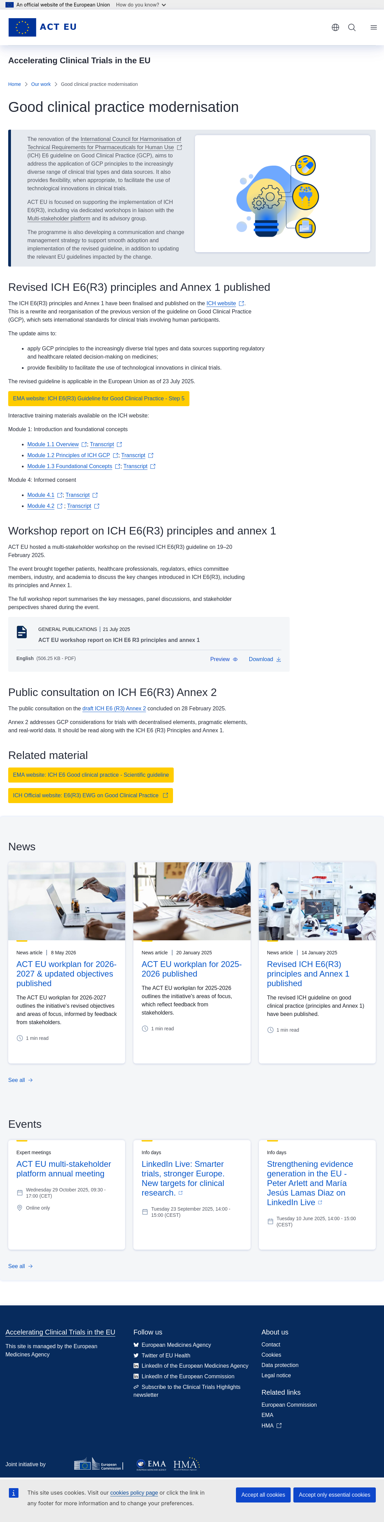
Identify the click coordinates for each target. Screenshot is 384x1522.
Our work (41, 84)
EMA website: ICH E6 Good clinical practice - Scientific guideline (91, 775)
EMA (268, 1415)
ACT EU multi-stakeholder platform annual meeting (63, 1168)
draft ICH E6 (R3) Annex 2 (114, 708)
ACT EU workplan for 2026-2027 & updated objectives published (66, 973)
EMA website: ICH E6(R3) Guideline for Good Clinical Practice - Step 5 (99, 398)
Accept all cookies (263, 1495)
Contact (271, 1344)
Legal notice (276, 1375)
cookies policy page (134, 1493)
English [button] (335, 27)
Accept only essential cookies (334, 1495)
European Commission (289, 1405)
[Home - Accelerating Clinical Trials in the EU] (42, 27)
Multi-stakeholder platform (58, 218)
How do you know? (141, 5)
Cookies (271, 1355)
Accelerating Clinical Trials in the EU (60, 1332)
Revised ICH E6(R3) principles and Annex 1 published (308, 973)
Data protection (280, 1365)
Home (14, 84)
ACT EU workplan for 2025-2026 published (192, 968)
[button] (224, 659)
